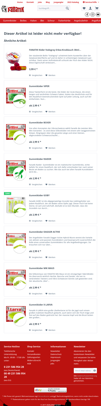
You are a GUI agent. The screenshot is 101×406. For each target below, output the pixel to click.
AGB (29, 363)
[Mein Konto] (90, 8)
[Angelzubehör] (81, 20)
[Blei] (42, 20)
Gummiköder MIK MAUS (41, 268)
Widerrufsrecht (34, 360)
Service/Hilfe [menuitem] (90, 2)
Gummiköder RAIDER (40, 159)
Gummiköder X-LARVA (40, 304)
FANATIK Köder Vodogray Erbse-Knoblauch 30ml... (55, 50)
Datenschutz (56, 354)
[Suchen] (67, 8)
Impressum (55, 357)
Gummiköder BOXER (40, 122)
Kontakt (30, 351)
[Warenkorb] (96, 8)
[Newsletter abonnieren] (94, 370)
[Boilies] (23, 20)
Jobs (52, 363)
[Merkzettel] (84, 8)
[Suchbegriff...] (53, 8)
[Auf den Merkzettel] (50, 75)
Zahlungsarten (33, 357)
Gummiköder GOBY (39, 195)
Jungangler (55, 360)
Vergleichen (35, 75)
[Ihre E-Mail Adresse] (83, 370)
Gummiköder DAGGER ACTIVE (44, 232)
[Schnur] (51, 20)
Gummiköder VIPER (39, 86)
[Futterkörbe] (64, 20)
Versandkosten (34, 354)
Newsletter (55, 351)
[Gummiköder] (9, 20)
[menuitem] (20, 2)
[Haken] (33, 20)
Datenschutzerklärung (87, 376)
